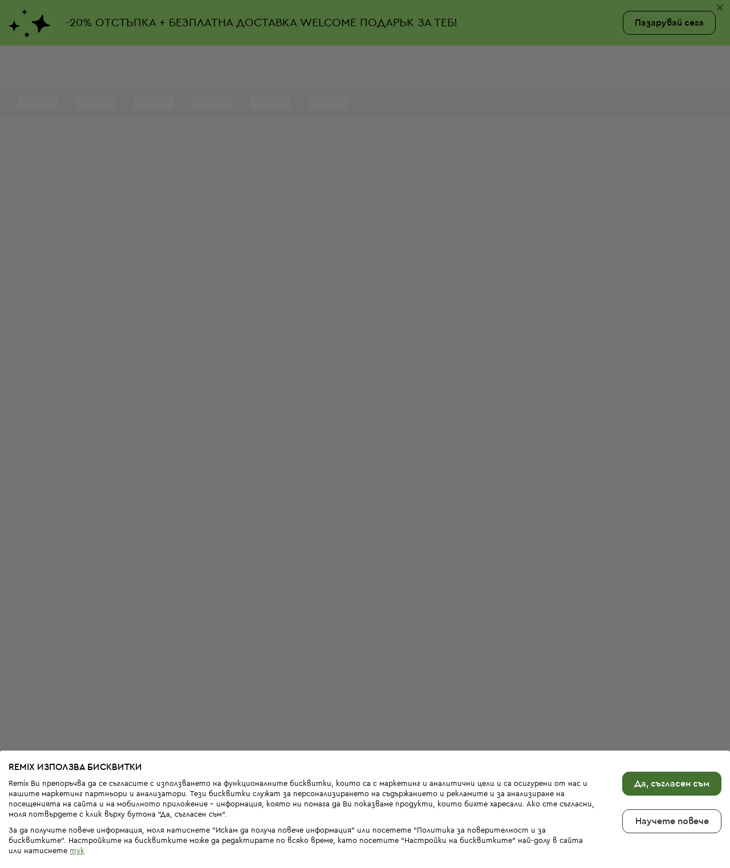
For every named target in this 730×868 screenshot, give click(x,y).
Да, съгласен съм (671, 746)
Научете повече (672, 783)
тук (77, 813)
